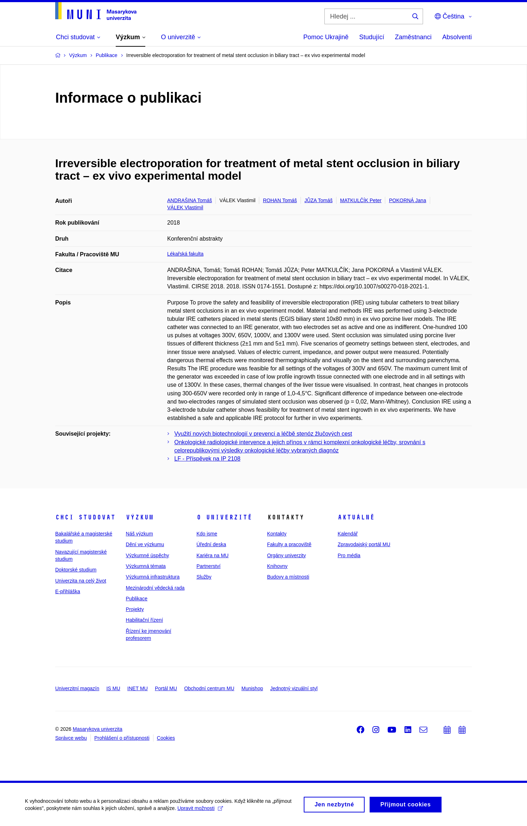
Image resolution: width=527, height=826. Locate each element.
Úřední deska (211, 544)
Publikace (136, 598)
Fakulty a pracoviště (289, 544)
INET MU (137, 688)
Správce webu (71, 738)
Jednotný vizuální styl (294, 688)
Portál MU (166, 688)
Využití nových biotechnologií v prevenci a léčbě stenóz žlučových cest (263, 434)
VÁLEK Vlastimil (185, 207)
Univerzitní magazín (77, 688)
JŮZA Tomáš (318, 200)
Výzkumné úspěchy (147, 555)
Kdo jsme (207, 534)
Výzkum (139, 517)
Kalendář (348, 534)
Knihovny (277, 566)
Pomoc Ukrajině (326, 37)
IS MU (113, 688)
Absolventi (457, 37)
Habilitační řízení (144, 620)
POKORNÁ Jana (407, 200)
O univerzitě (224, 517)
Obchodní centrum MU (209, 688)
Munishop (252, 688)
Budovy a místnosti (288, 577)
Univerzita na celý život (80, 581)
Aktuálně (356, 517)
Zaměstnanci (413, 37)
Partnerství (209, 566)
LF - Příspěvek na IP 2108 (207, 459)
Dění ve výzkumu (145, 544)
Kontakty (276, 534)
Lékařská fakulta (185, 254)
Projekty (135, 609)
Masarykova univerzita (97, 729)
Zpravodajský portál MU (364, 544)
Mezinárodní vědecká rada (155, 588)
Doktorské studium (75, 570)
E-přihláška (67, 591)
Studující (371, 37)
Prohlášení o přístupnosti (122, 738)
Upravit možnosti (200, 811)
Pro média (349, 555)
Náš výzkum (139, 534)
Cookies (166, 738)
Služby (204, 577)
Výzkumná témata (146, 566)
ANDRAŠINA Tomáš (189, 200)
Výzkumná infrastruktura (152, 577)
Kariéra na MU (213, 555)
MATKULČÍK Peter (360, 200)
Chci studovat (85, 517)
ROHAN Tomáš (280, 200)
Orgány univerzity (286, 555)
